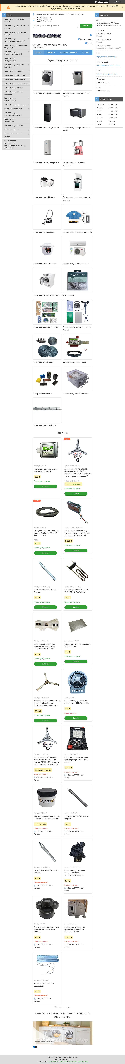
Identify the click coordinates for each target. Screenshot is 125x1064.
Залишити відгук (86, 39)
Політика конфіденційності (78, 1061)
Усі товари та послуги (62, 1007)
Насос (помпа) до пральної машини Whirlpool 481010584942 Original (75, 872)
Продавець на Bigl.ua (62, 1059)
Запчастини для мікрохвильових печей (13, 53)
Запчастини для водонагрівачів (46, 162)
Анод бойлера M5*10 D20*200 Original (76, 817)
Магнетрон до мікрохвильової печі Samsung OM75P (46, 470)
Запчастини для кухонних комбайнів (14, 66)
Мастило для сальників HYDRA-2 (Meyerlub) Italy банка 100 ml (47, 817)
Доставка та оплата (68, 52)
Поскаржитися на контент (58, 1061)
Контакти (51, 52)
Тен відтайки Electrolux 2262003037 (44, 984)
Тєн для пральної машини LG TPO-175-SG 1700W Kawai (76, 590)
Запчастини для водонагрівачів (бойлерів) (14, 40)
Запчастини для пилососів (14, 71)
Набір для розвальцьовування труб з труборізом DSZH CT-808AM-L (76, 759)
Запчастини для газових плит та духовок (15, 46)
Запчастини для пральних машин (14, 20)
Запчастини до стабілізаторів (75, 393)
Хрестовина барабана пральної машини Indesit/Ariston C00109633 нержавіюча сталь (47, 703)
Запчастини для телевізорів (15, 104)
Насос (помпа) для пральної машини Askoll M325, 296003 (76, 701)
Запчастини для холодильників (10, 59)
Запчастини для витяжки (43, 362)
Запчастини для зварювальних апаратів (13, 114)
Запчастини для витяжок (13, 87)
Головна (38, 52)
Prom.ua (75, 1057)
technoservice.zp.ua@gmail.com (107, 74)
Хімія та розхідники (12, 130)
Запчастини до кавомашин (14, 79)
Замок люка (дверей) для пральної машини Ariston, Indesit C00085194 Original (45, 646)
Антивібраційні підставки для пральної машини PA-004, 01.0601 (46, 929)
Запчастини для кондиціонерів (10, 99)
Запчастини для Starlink (13, 126)
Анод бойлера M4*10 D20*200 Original (46, 590)
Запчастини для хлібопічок (14, 75)
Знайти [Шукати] (86, 26)
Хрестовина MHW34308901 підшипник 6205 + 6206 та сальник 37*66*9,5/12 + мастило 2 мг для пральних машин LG (77, 472)
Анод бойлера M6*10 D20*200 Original (46, 871)
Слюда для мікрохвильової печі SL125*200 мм (77, 645)
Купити (45, 486)
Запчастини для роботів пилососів (13, 92)
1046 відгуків (103, 2)
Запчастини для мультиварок (15, 83)
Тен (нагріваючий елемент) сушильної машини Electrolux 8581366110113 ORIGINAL (76, 533)
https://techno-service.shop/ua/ (108, 65)
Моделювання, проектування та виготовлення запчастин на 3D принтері (14, 144)
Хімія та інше (68, 295)
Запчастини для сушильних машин (14, 27)
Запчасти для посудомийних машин (15, 33)
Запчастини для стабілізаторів (10, 120)
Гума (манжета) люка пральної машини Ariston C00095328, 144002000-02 (46, 533)
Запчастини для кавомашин (74, 362)
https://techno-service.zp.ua (106, 57)
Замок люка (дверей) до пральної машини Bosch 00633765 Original (74, 929)
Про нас (85, 52)
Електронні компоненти (13, 108)
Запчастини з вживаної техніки (13, 135)
